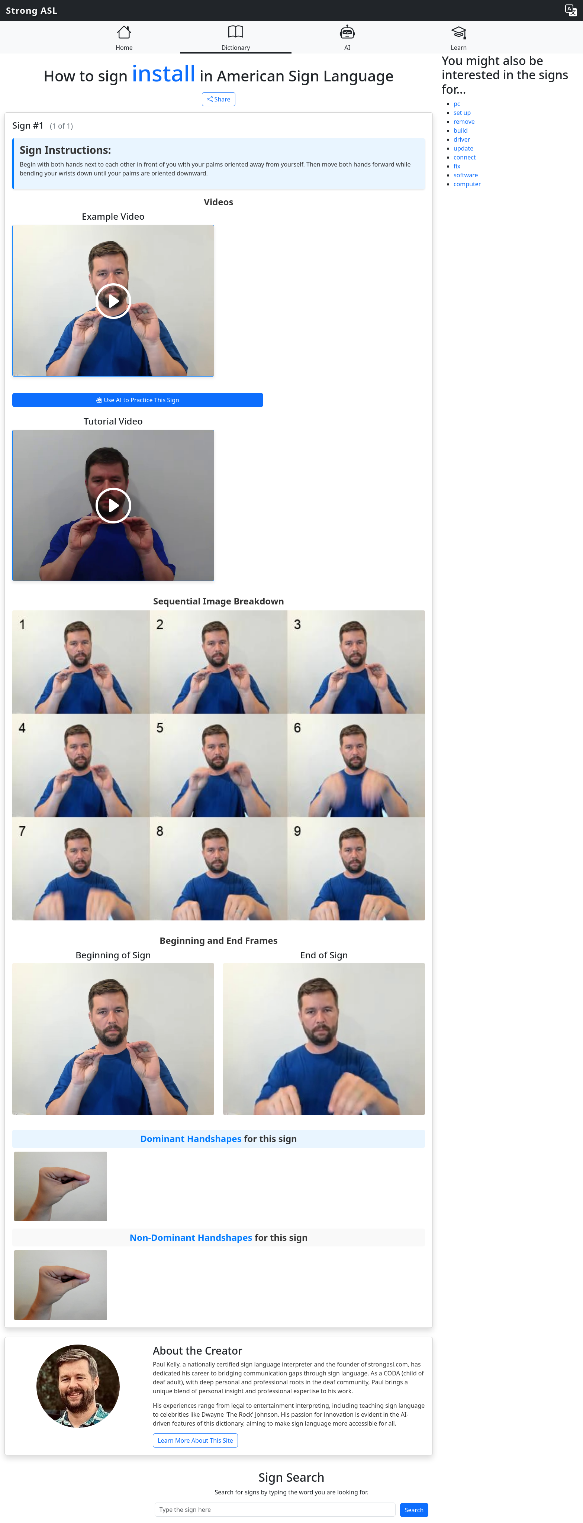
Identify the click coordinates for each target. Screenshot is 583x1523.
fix (457, 166)
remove (464, 121)
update (463, 148)
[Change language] (571, 10)
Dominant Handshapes (190, 1138)
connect (465, 157)
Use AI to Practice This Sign (137, 400)
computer (467, 184)
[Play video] (113, 301)
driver (462, 139)
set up (462, 113)
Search (414, 1510)
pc (457, 104)
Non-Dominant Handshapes (190, 1237)
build (461, 130)
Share (218, 99)
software (466, 175)
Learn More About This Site (195, 1440)
